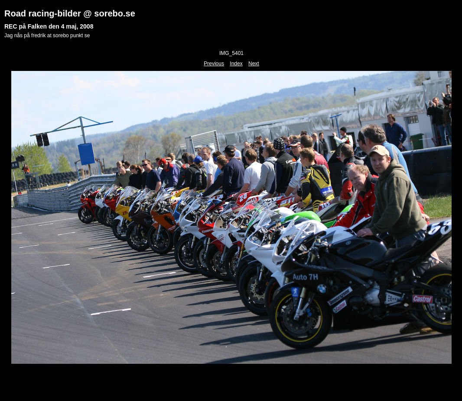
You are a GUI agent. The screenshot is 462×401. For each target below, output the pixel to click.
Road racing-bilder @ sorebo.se (69, 13)
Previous (214, 64)
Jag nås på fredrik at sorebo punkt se (47, 35)
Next (253, 64)
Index (236, 64)
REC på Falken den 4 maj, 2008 (48, 26)
